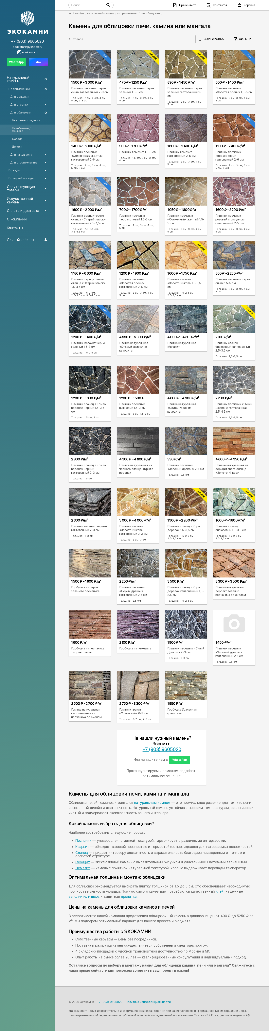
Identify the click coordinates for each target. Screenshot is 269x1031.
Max (38, 62)
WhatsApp (179, 759)
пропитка (129, 896)
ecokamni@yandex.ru (27, 46)
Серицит (82, 862)
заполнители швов (84, 896)
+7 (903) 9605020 (162, 749)
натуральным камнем (152, 802)
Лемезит (82, 868)
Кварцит (82, 847)
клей (220, 891)
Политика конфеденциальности (148, 1002)
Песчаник (83, 840)
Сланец (81, 853)
